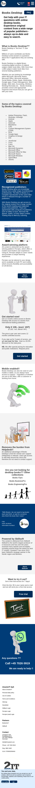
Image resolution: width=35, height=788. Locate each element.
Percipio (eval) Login (8, 714)
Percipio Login (6, 711)
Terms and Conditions (8, 699)
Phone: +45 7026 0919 (9, 745)
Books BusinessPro (17, 481)
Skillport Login (6, 708)
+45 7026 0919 (20, 663)
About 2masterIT (7, 689)
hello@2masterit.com (8, 742)
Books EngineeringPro (17, 484)
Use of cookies (6, 695)
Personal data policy (8, 692)
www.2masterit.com (13, 773)
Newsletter (5, 705)
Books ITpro (18, 478)
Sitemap (4, 702)
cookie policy (5, 778)
